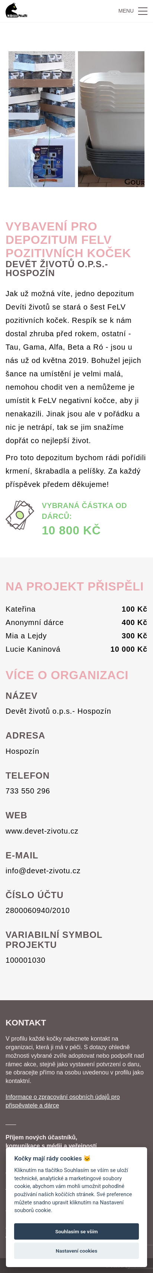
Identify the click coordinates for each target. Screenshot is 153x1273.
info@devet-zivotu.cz (43, 871)
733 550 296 (28, 791)
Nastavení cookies (76, 1251)
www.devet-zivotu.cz (42, 831)
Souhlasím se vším (76, 1231)
